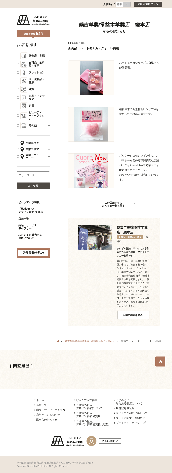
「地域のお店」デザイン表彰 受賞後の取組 (92, 423)
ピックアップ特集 (29, 202)
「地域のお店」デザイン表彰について (89, 407)
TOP (160, 361)
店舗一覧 (23, 218)
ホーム (40, 400)
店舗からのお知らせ (48, 414)
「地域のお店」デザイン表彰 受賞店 (30, 211)
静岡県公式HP (110, 441)
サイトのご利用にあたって (132, 413)
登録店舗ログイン (148, 4)
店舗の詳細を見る (133, 315)
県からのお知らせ (46, 419)
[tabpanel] (91, 77)
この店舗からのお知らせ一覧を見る (113, 204)
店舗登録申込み (125, 408)
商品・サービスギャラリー (27, 227)
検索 (33, 185)
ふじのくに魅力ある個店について (30, 237)
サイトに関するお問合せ (130, 417)
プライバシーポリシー (131, 423)
